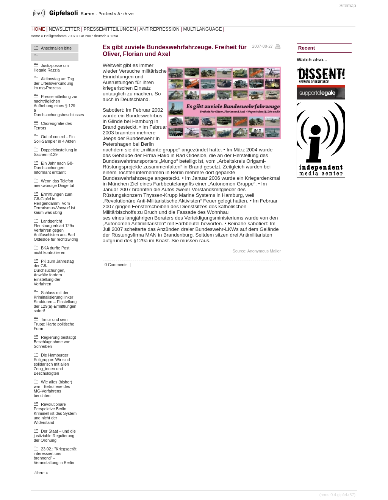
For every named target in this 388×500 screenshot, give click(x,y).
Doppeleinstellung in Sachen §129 (55, 152)
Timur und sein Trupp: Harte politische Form (54, 324)
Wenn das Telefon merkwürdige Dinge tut (54, 183)
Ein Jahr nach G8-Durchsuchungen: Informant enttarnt (54, 167)
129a (114, 36)
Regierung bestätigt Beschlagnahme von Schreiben (55, 342)
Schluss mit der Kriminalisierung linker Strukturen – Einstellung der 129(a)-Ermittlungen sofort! (55, 301)
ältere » (41, 472)
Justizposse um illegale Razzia (51, 67)
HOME (38, 29)
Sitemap (348, 5)
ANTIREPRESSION (159, 29)
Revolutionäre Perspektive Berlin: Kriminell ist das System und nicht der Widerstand (55, 413)
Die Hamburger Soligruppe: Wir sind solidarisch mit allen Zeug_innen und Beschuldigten (52, 364)
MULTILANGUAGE (202, 29)
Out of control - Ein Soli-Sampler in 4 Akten (55, 138)
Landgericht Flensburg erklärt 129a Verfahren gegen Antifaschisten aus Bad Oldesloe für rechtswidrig (56, 230)
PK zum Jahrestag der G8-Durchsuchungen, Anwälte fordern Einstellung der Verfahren (54, 272)
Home (35, 36)
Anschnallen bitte (56, 48)
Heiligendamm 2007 (59, 36)
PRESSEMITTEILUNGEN (110, 29)
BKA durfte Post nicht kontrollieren (51, 250)
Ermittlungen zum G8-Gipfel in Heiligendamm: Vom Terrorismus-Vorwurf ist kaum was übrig (54, 203)
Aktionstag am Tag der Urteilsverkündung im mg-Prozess (54, 83)
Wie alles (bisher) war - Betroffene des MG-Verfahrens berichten (53, 389)
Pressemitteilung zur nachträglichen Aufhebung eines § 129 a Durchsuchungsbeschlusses (59, 105)
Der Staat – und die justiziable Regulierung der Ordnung (55, 435)
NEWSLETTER (64, 29)
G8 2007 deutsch (93, 36)
